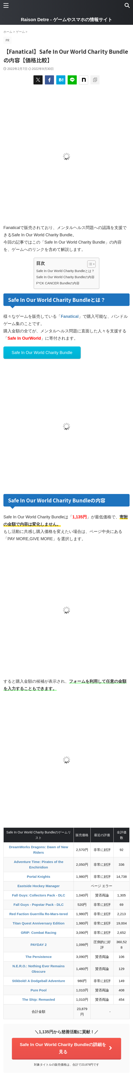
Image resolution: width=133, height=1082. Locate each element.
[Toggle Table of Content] (89, 264)
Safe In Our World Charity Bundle (42, 352)
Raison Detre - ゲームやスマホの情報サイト (66, 19)
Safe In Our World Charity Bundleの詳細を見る (66, 1048)
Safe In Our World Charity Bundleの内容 (65, 277)
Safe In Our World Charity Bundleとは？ (65, 271)
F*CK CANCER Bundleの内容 (57, 283)
